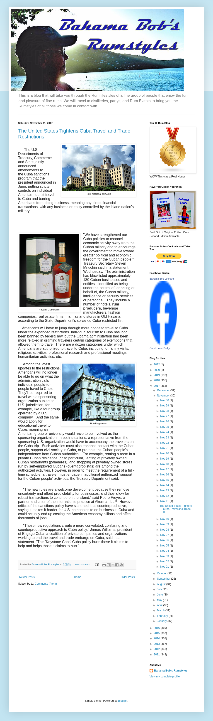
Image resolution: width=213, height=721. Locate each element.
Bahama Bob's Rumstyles (170, 670)
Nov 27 (164, 416)
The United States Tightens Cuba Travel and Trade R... (176, 509)
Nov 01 (164, 566)
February (163, 616)
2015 (157, 633)
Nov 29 (164, 405)
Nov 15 (164, 480)
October (162, 573)
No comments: (83, 564)
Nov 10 (164, 519)
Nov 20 (164, 453)
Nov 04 (164, 550)
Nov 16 (164, 474)
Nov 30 (164, 400)
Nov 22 (164, 442)
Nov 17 (164, 469)
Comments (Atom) (46, 583)
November (163, 395)
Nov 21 (164, 448)
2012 (157, 649)
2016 (157, 628)
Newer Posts (27, 577)
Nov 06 (164, 540)
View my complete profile (165, 676)
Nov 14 (164, 485)
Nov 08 (164, 529)
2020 (157, 370)
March (161, 610)
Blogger (122, 700)
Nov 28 (164, 411)
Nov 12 (164, 495)
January (162, 621)
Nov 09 (164, 524)
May (160, 600)
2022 (157, 364)
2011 (157, 654)
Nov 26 (164, 421)
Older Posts (128, 577)
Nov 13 (164, 490)
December (163, 390)
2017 (157, 385)
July (160, 589)
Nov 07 (164, 534)
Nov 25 (164, 426)
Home (77, 577)
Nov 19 (164, 458)
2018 (157, 380)
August (161, 584)
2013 (157, 643)
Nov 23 (164, 437)
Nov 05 (164, 545)
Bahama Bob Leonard (162, 278)
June (160, 594)
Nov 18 (164, 464)
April (160, 605)
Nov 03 (164, 556)
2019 (157, 375)
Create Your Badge (160, 348)
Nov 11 (164, 501)
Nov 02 (164, 561)
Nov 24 (164, 432)
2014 (157, 638)
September (164, 578)
